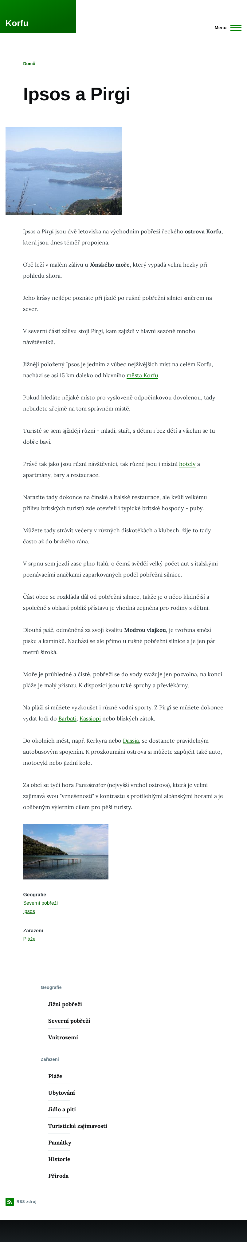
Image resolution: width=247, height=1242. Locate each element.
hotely (187, 463)
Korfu (17, 23)
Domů (29, 63)
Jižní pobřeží (65, 1004)
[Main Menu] (226, 27)
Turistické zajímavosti (77, 1125)
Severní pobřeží (40, 903)
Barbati (67, 718)
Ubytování (61, 1092)
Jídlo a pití (62, 1109)
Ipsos (29, 911)
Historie (59, 1159)
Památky (59, 1142)
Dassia (131, 740)
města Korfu (142, 375)
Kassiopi (90, 718)
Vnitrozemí (63, 1037)
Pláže (29, 939)
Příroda (58, 1175)
